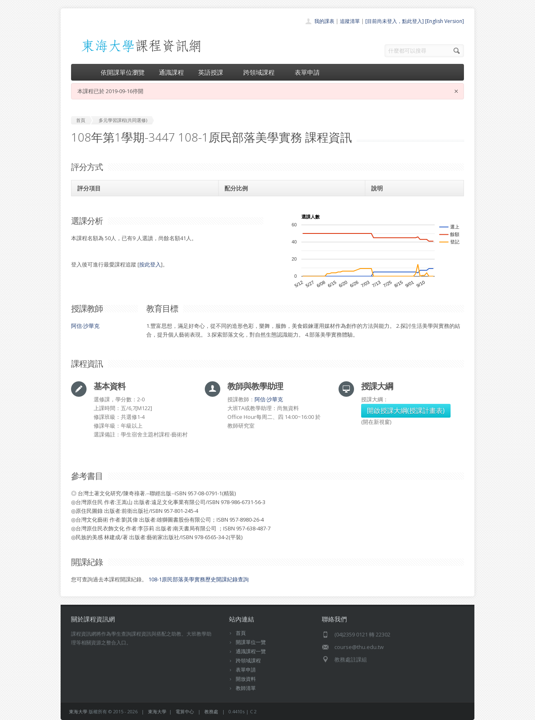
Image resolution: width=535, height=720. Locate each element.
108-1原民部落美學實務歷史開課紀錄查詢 (198, 579)
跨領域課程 (261, 72)
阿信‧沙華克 (85, 326)
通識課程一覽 (251, 651)
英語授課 (213, 72)
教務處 (211, 711)
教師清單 (246, 688)
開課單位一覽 (251, 642)
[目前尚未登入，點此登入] (394, 21)
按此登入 (150, 264)
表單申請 (307, 72)
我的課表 (324, 21)
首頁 (241, 632)
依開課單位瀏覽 (123, 72)
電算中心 (185, 711)
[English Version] (444, 21)
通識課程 (171, 72)
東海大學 (78, 711)
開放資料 (246, 678)
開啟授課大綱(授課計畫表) (406, 410)
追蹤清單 (350, 21)
